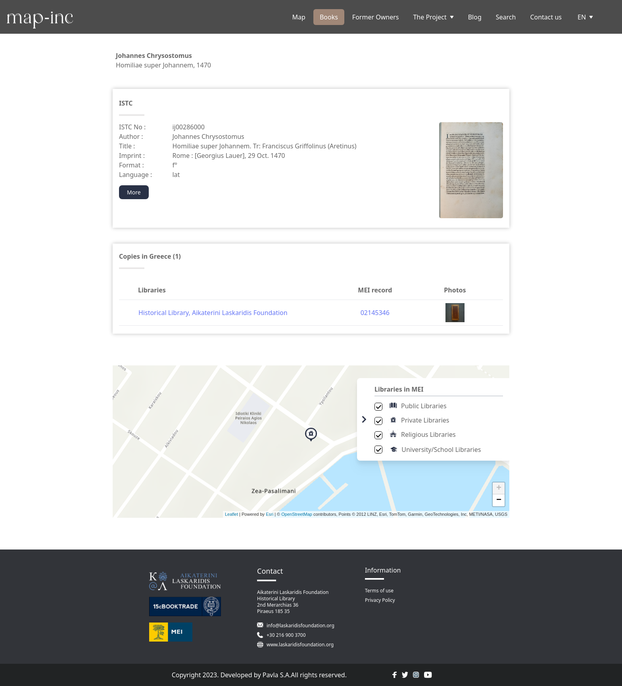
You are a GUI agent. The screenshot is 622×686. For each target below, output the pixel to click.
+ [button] (498, 488)
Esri (269, 514)
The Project (433, 17)
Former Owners (375, 17)
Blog (475, 17)
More (134, 192)
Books (329, 17)
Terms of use (379, 590)
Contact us (546, 17)
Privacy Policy (380, 600)
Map (298, 17)
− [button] (498, 500)
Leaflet (231, 514)
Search (506, 17)
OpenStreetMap (296, 514)
